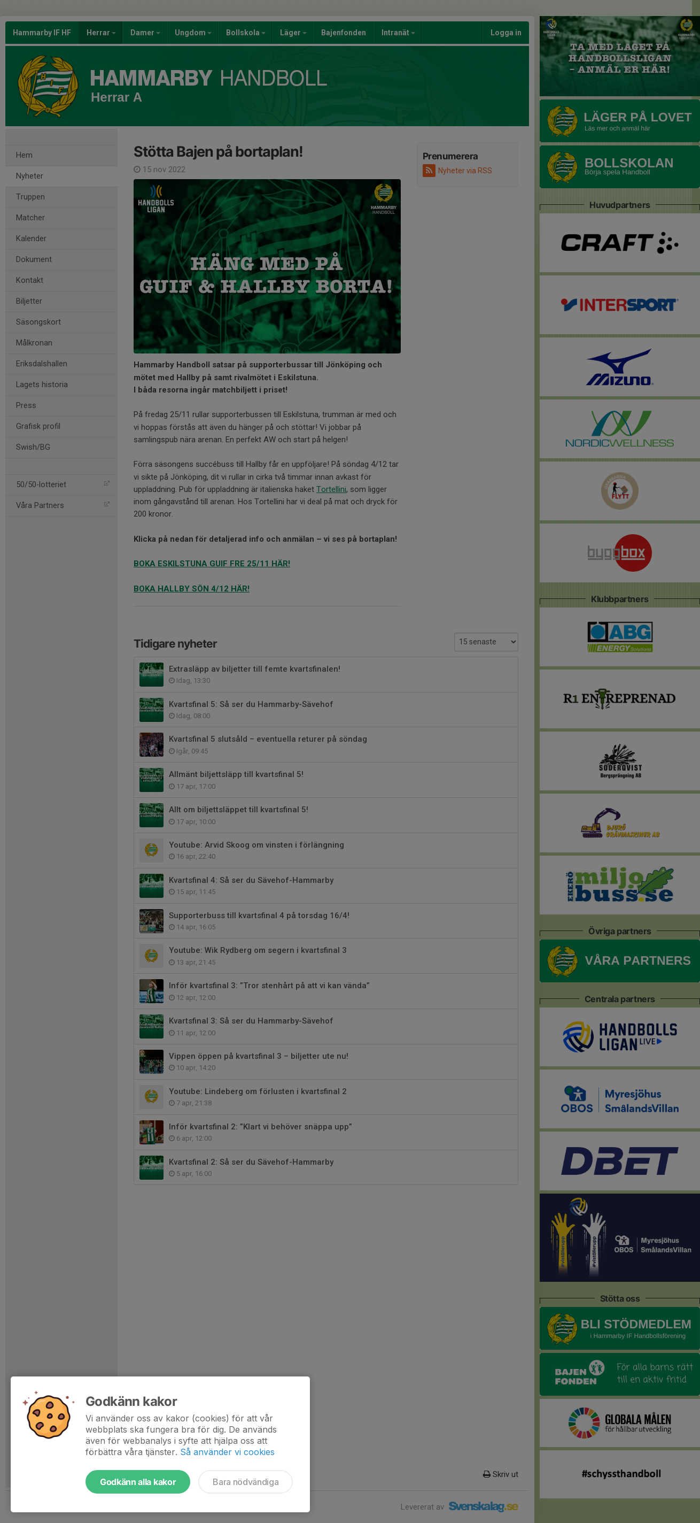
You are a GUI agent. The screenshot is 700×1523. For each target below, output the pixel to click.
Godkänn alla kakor (138, 1481)
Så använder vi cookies (227, 1452)
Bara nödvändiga (245, 1481)
